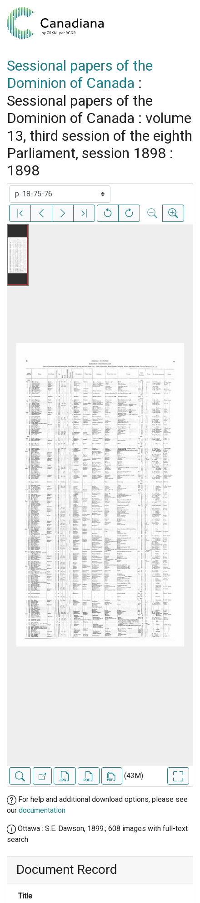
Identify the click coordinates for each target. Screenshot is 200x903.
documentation (42, 810)
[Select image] (59, 194)
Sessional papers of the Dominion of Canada (80, 74)
